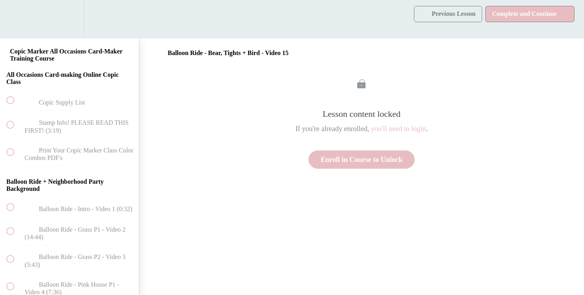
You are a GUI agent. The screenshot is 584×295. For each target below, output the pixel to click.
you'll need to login (398, 129)
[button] (14, 19)
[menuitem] (69, 19)
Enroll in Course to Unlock (362, 160)
